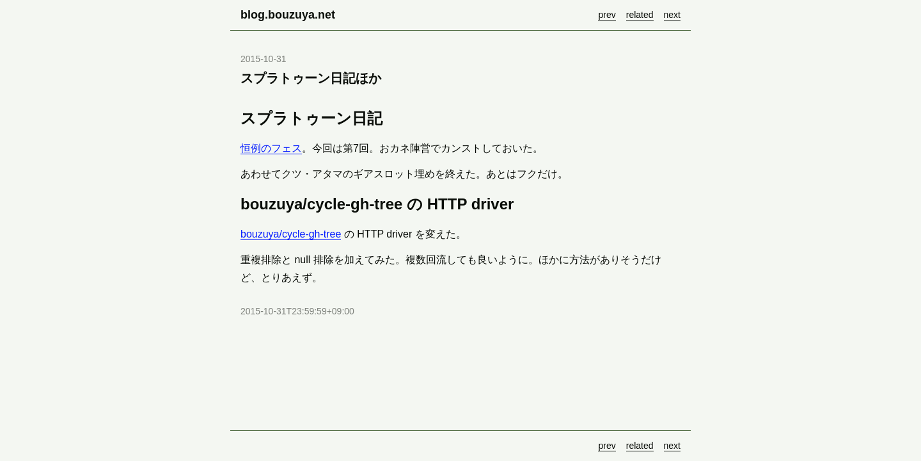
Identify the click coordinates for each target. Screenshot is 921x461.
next (672, 15)
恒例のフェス (271, 148)
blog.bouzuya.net (287, 14)
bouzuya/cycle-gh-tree (290, 234)
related (640, 15)
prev (606, 15)
